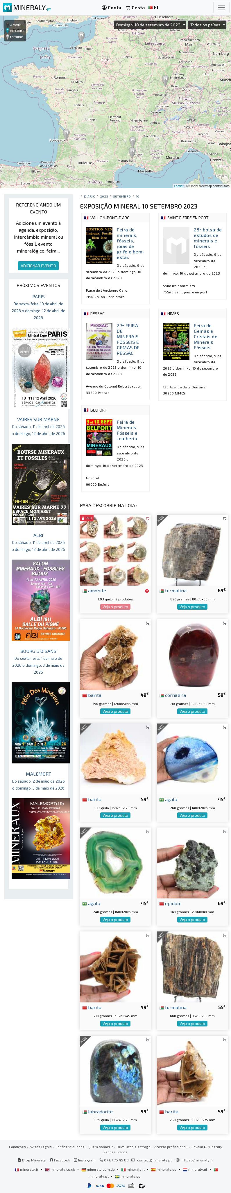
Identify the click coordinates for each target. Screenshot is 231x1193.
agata (168, 799)
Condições (17, 1147)
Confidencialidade (70, 1147)
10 (137, 196)
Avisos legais (41, 1147)
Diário (89, 196)
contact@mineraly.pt (154, 1160)
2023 (104, 196)
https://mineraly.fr (197, 1160)
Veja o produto (115, 606)
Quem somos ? (100, 1147)
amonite (94, 590)
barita (91, 695)
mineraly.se (127, 1176)
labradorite (97, 1111)
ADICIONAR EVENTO (38, 265)
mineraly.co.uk (60, 1169)
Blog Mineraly (32, 1160)
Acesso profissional (171, 1147)
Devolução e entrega (134, 1147)
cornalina (172, 695)
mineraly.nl (195, 1169)
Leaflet (179, 186)
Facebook (60, 1160)
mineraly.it (133, 1169)
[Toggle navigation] (221, 7)
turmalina (173, 590)
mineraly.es (164, 1169)
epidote (170, 903)
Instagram (85, 1160)
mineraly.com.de (98, 1169)
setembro (122, 196)
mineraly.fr (27, 1169)
